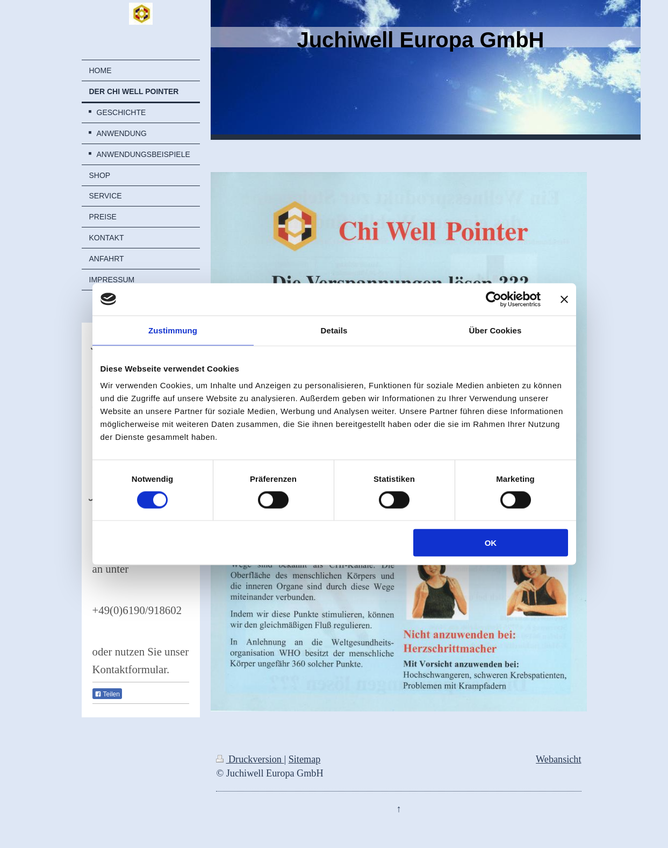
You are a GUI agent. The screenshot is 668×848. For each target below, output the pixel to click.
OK (491, 542)
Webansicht (558, 759)
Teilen (107, 694)
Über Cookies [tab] (495, 329)
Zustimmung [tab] (172, 329)
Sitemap (305, 759)
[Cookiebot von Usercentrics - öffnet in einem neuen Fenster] (494, 299)
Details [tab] (334, 329)
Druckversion (250, 759)
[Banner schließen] (564, 299)
